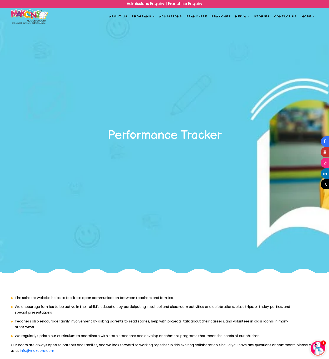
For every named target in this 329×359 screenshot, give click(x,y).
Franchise (196, 16)
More (308, 16)
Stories (262, 16)
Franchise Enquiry (185, 3)
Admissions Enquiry (146, 3)
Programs (143, 16)
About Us (118, 16)
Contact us (285, 16)
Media (242, 16)
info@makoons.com (37, 350)
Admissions (170, 16)
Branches (221, 16)
